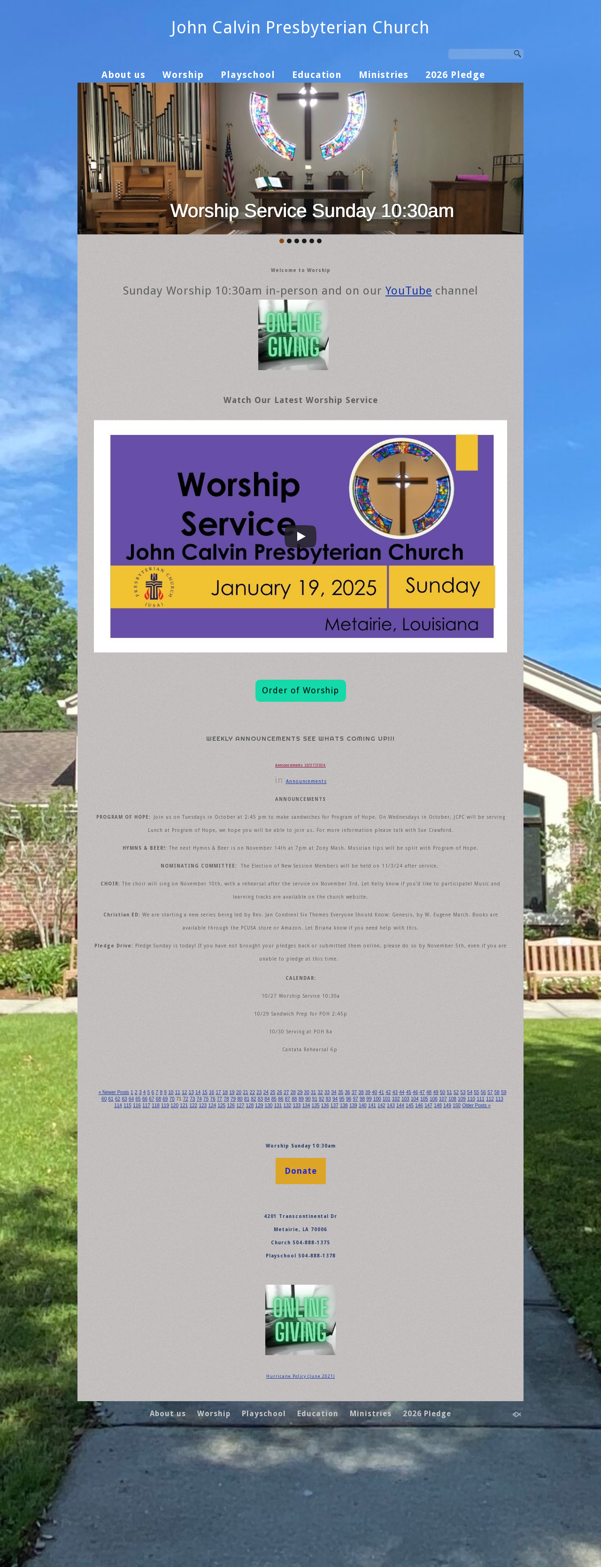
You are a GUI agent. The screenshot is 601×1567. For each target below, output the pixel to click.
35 (378, 1210)
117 (258, 1223)
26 (307, 1210)
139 (500, 1223)
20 (260, 1210)
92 (415, 1217)
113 (214, 1223)
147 (306, 1230)
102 (501, 1217)
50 (496, 1210)
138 (488, 1223)
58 (149, 1217)
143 (262, 1230)
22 (276, 1210)
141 (240, 1230)
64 (196, 1217)
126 (357, 1223)
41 (425, 1210)
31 (347, 1210)
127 (368, 1223)
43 (441, 1210)
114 (225, 1223)
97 (454, 1217)
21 (268, 1210)
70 (242, 1217)
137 (478, 1223)
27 (315, 1210)
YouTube (408, 298)
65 (203, 1217)
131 (412, 1223)
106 (137, 1223)
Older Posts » (363, 1230)
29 (331, 1210)
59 (157, 1217)
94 (431, 1217)
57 (141, 1217)
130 (401, 1223)
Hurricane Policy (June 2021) (300, 1515)
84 (352, 1217)
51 (504, 1210)
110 (181, 1223)
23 (284, 1210)
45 (456, 1210)
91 (407, 1217)
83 (345, 1217)
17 (237, 1210)
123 (324, 1223)
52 (102, 1217)
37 (394, 1210)
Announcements (306, 812)
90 (399, 1217)
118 (269, 1223)
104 (116, 1223)
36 (386, 1210)
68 (227, 1217)
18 (244, 1210)
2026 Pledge (455, 74)
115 (236, 1223)
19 (252, 1210)
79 (313, 1217)
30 (339, 1210)
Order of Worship (300, 698)
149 (328, 1230)
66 (211, 1217)
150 (339, 1230)
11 (189, 1210)
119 (280, 1223)
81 (329, 1217)
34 (370, 1210)
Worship (183, 74)
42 (433, 1210)
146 (295, 1230)
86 (368, 1217)
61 (172, 1217)
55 (125, 1217)
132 (423, 1223)
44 (449, 1210)
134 (445, 1223)
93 (423, 1217)
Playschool (248, 74)
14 (213, 1210)
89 (392, 1217)
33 (362, 1210)
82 (337, 1217)
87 (376, 1217)
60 (164, 1217)
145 (284, 1230)
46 (464, 1210)
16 (229, 1210)
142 (251, 1230)
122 (313, 1223)
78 (305, 1217)
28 (323, 1210)
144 (273, 1230)
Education (317, 74)
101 (490, 1217)
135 (456, 1223)
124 (335, 1223)
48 (480, 1210)
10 (182, 1210)
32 (354, 1210)
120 (291, 1223)
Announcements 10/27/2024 (300, 795)
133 (434, 1223)
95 (439, 1217)
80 (321, 1217)
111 (192, 1223)
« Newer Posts (116, 1210)
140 (229, 1230)
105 (126, 1223)
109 (170, 1223)
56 (133, 1217)
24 (292, 1210)
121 (302, 1223)
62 (180, 1217)
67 (219, 1217)
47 (472, 1210)
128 (379, 1223)
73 (266, 1217)
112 (203, 1223)
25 (299, 1210)
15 (221, 1210)
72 (258, 1217)
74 (274, 1217)
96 (447, 1217)
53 (109, 1217)
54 (117, 1217)
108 (159, 1223)
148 (317, 1230)
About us (123, 74)
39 (409, 1210)
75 (282, 1217)
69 (235, 1217)
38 (401, 1210)
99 (470, 1217)
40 (417, 1210)
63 (188, 1217)
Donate (301, 1310)
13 (205, 1210)
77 (297, 1217)
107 (149, 1223)
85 (360, 1217)
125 (346, 1223)
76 (290, 1217)
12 (197, 1210)
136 (467, 1223)
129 (390, 1223)
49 (488, 1210)
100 (479, 1217)
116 (247, 1223)
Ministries (383, 74)
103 (104, 1223)
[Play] (300, 544)
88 (384, 1217)
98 (462, 1217)
